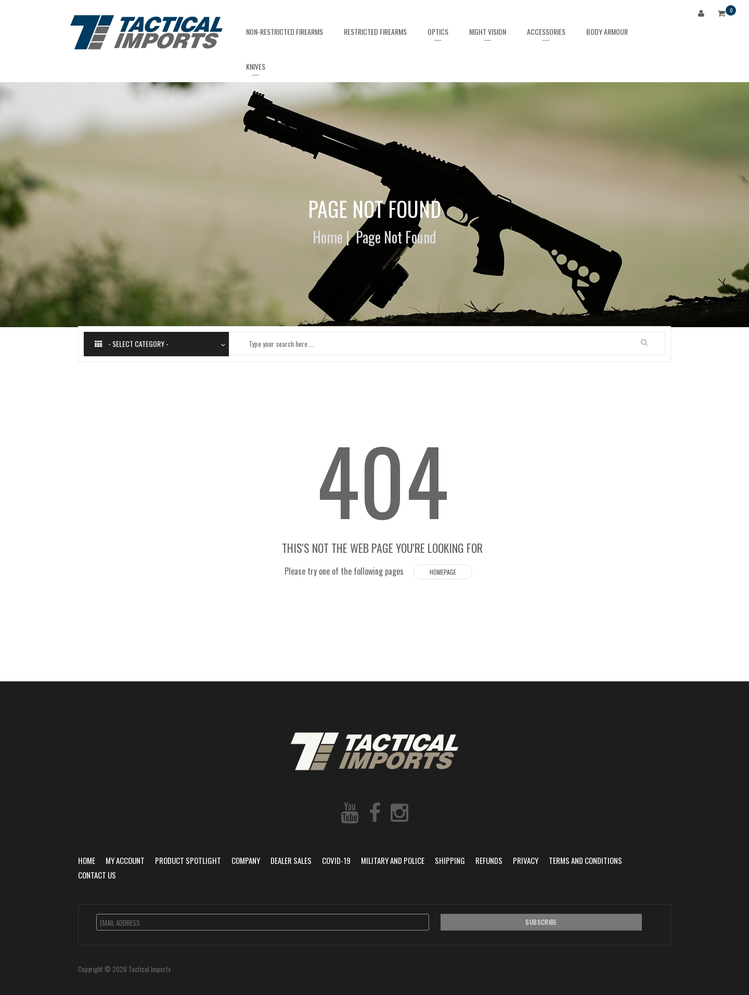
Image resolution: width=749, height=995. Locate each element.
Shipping (450, 860)
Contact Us (97, 875)
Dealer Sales (291, 860)
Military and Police (392, 860)
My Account (125, 860)
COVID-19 (336, 860)
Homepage (443, 571)
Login (703, 15)
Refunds (488, 860)
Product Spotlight (188, 860)
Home (328, 237)
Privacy (525, 860)
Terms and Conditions (585, 860)
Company (245, 860)
